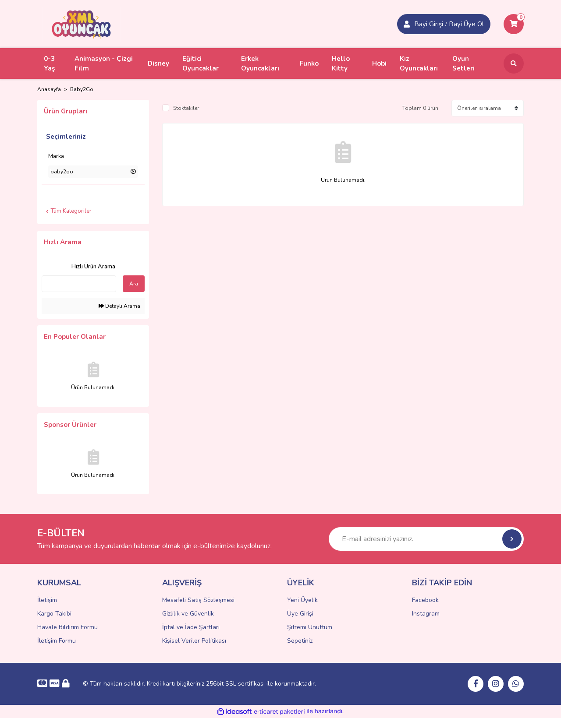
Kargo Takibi (54, 613)
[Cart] (514, 24)
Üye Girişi (300, 613)
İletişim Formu (56, 641)
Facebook (425, 600)
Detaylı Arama (119, 306)
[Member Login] (407, 24)
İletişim (47, 600)
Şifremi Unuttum (309, 627)
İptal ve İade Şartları (191, 627)
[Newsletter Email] (426, 539)
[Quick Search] (79, 283)
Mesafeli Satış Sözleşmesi (198, 600)
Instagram (426, 613)
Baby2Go (81, 89)
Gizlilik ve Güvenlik (188, 613)
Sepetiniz (299, 641)
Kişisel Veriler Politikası (194, 641)
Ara (133, 283)
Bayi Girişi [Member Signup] (428, 24)
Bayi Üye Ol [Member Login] (466, 24)
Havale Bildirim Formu (67, 627)
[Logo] (81, 23)
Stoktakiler (186, 108)
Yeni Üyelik (302, 600)
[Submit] (512, 539)
